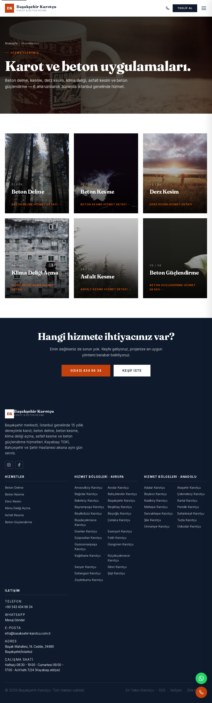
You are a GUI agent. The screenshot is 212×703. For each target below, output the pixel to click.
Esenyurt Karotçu (120, 531)
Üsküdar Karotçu (189, 526)
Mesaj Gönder (15, 620)
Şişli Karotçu (116, 573)
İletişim (176, 690)
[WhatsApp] (201, 678)
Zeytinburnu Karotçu (89, 580)
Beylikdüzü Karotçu (88, 513)
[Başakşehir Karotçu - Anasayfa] (30, 8)
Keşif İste (132, 371)
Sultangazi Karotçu (88, 573)
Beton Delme (14, 487)
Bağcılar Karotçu (86, 494)
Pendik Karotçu (188, 507)
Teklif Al (184, 8)
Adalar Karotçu (154, 487)
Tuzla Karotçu (187, 520)
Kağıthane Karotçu (87, 556)
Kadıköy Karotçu (155, 500)
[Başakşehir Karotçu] (29, 413)
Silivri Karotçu (117, 567)
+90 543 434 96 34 (19, 607)
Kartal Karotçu (187, 500)
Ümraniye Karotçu (156, 526)
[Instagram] (9, 465)
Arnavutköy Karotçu (88, 487)
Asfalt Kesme (14, 515)
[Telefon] (167, 8)
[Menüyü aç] (203, 8)
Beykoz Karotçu (155, 494)
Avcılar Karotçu (118, 487)
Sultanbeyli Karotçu (190, 513)
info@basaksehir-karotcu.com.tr (28, 633)
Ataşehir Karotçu (189, 487)
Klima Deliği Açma (17, 508)
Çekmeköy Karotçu (191, 494)
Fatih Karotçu (117, 538)
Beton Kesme (14, 494)
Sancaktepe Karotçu (158, 513)
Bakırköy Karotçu (87, 500)
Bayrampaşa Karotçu (89, 507)
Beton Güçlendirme (18, 522)
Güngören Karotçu (120, 544)
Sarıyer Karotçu (85, 567)
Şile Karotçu (152, 520)
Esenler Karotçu (86, 531)
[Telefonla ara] (201, 692)
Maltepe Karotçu (156, 507)
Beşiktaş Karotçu (120, 507)
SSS (162, 690)
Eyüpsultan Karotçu (88, 538)
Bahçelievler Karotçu (122, 494)
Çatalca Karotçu (119, 520)
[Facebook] (19, 465)
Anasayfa (11, 43)
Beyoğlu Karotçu (119, 513)
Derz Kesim (13, 501)
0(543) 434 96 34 (85, 371)
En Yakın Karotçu (140, 690)
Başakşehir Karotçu (121, 500)
